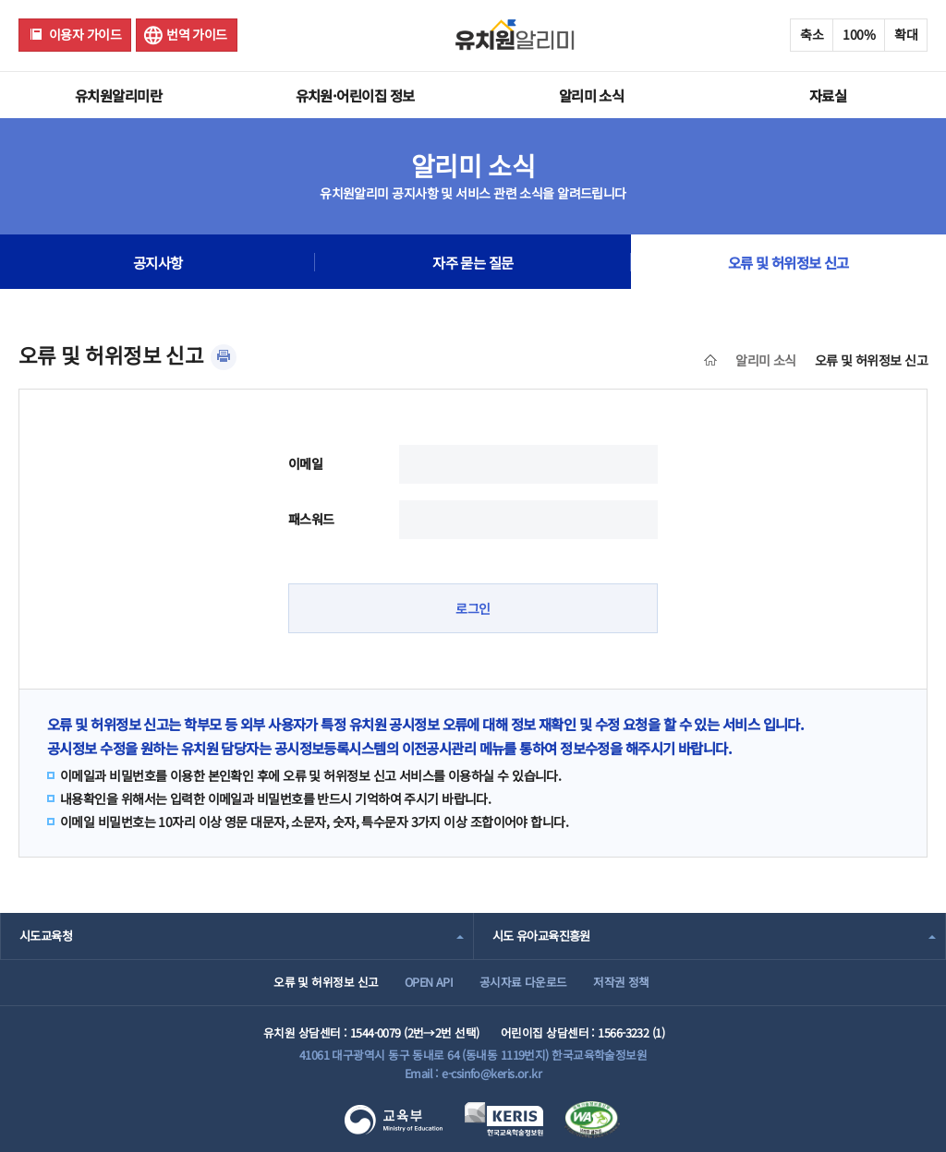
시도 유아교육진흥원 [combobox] (541, 935)
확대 (905, 34)
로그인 (472, 608)
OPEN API (429, 981)
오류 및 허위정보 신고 (788, 262)
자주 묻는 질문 (473, 262)
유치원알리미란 (118, 95)
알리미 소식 (592, 95)
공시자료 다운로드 (523, 981)
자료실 (827, 95)
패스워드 (311, 519)
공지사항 (158, 262)
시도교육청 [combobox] (45, 935)
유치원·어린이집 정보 (355, 95)
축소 (811, 34)
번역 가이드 (196, 34)
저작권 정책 (621, 981)
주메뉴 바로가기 (0, 0)
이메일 (305, 463)
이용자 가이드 (85, 34)
